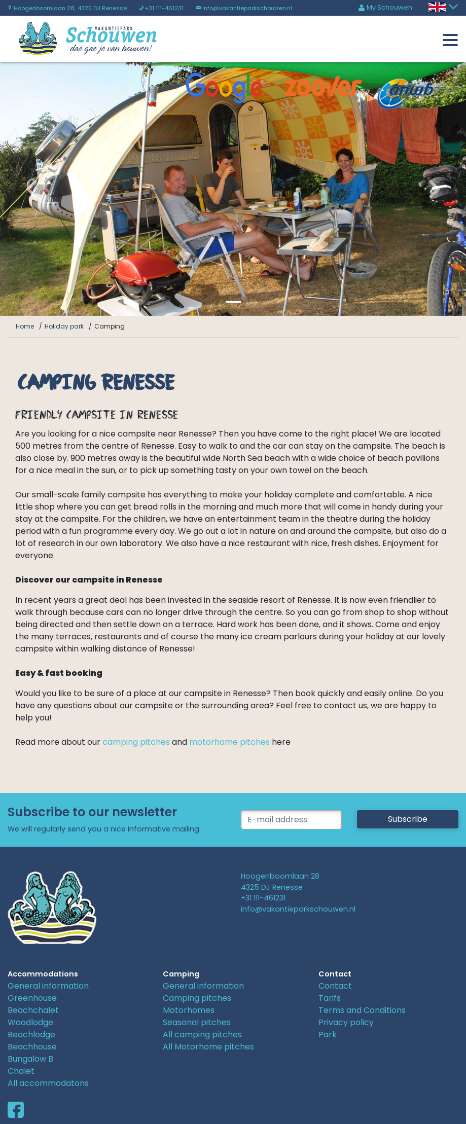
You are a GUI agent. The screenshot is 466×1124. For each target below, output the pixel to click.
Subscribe (407, 819)
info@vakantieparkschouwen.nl (244, 8)
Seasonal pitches (197, 1022)
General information (48, 986)
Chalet (21, 1071)
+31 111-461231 (161, 8)
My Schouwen (385, 7)
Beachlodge (31, 1034)
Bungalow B (30, 1059)
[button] (35, 189)
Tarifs (329, 998)
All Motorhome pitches (208, 1047)
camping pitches (135, 742)
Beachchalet (33, 1010)
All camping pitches (202, 1034)
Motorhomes (188, 1010)
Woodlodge (30, 1022)
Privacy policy (346, 1022)
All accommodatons (48, 1083)
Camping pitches (197, 998)
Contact (335, 986)
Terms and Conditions (362, 1010)
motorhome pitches (229, 742)
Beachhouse (32, 1047)
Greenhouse (32, 998)
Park (327, 1034)
